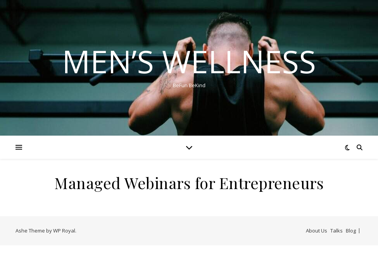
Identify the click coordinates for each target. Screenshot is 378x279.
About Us (316, 230)
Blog (351, 230)
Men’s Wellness (189, 61)
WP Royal (64, 230)
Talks (336, 230)
